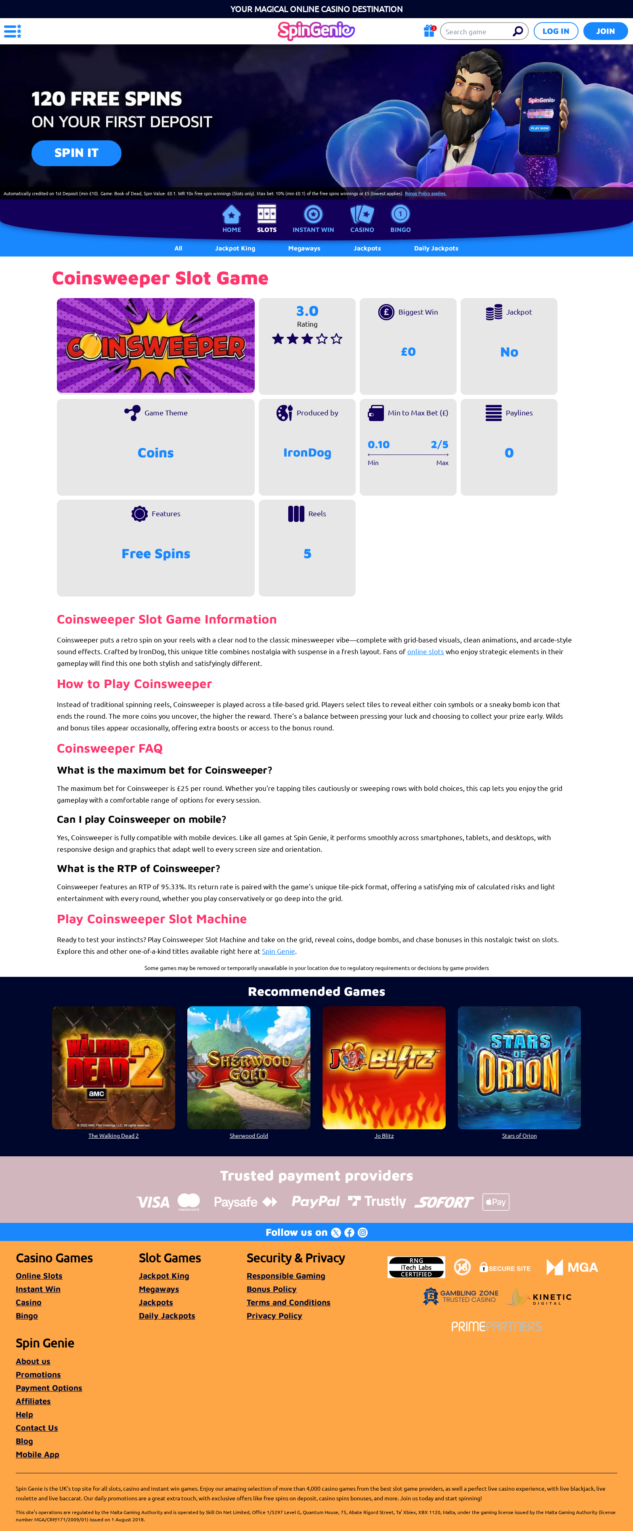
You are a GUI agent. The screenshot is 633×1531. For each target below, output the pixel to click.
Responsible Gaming (286, 1275)
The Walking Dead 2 (113, 1135)
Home (231, 229)
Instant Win (313, 229)
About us (33, 1361)
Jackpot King (164, 1275)
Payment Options (49, 1387)
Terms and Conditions (289, 1302)
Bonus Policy (272, 1288)
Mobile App (37, 1454)
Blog (24, 1440)
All (178, 248)
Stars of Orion (519, 1135)
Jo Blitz (384, 1135)
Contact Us (37, 1427)
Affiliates (33, 1401)
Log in (556, 30)
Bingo (400, 229)
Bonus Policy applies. (425, 193)
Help (24, 1414)
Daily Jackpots (167, 1315)
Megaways (159, 1288)
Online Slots (39, 1275)
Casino (362, 229)
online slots (425, 651)
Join (605, 30)
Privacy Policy (274, 1315)
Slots (267, 229)
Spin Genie (278, 951)
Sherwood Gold (249, 1135)
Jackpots (156, 1302)
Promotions (38, 1374)
